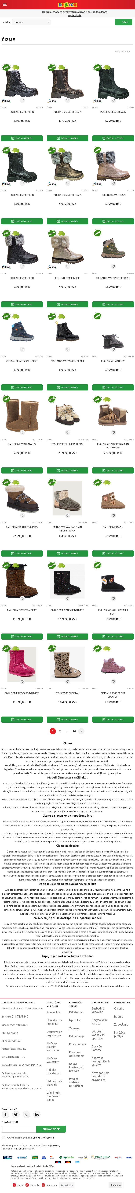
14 (74, 731)
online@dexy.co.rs (119, 986)
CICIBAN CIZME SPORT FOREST (113, 278)
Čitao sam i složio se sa (30, 1137)
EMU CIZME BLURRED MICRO (22, 527)
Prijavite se (51, 1129)
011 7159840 (20, 1016)
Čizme (3, 107)
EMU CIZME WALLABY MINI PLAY (113, 612)
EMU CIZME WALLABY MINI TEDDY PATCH (67, 529)
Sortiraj (6, 22)
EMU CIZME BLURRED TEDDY (67, 444)
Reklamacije (76, 1036)
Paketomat (76, 1012)
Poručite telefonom (67, 11)
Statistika (34, 1185)
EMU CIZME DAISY (113, 527)
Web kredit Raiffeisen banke (53, 1096)
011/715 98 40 (68, 15)
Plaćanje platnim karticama (53, 1047)
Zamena (74, 1028)
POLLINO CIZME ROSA (113, 195)
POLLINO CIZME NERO (22, 112)
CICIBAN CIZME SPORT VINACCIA (113, 695)
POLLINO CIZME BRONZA (67, 112)
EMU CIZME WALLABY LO (22, 444)
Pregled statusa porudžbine (76, 1082)
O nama (119, 1008)
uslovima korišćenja (43, 1137)
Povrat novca (77, 1044)
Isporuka (74, 1020)
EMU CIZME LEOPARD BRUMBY (22, 693)
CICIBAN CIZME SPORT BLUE (21, 361)
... (67, 731)
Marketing (52, 1185)
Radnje (118, 1016)
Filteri (123, 22)
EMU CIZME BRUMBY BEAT (22, 610)
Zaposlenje (121, 1024)
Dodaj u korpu (21, 138)
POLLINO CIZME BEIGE (67, 278)
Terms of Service (20, 1149)
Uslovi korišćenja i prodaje (76, 1067)
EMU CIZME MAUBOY (113, 361)
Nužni (20, 1185)
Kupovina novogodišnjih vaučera (101, 1061)
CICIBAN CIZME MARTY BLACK (67, 361)
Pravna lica (54, 1012)
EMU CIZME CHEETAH (67, 693)
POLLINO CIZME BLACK (113, 112)
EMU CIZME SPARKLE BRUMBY (67, 610)
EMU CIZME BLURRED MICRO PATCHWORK (113, 446)
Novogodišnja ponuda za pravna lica (100, 1076)
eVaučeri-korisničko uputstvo (98, 1035)
